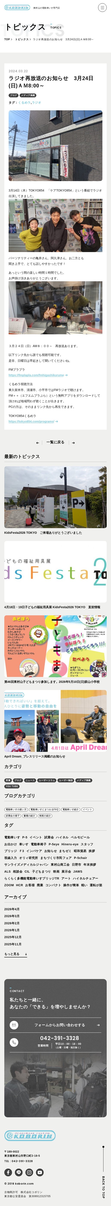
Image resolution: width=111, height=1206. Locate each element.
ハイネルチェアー (85, 878)
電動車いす (12, 837)
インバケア (34, 851)
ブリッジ (10, 851)
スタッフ (87, 844)
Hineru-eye (70, 844)
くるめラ (24, 102)
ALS (7, 871)
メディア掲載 (28, 95)
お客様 (30, 885)
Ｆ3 (21, 851)
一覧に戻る (55, 442)
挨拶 (92, 851)
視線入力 (10, 858)
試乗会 (49, 837)
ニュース (30, 780)
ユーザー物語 (66, 780)
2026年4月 (12, 909)
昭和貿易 (80, 851)
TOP (7, 39)
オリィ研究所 (28, 858)
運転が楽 (96, 885)
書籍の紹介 (29, 816)
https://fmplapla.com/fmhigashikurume (36, 375)
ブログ (13, 95)
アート (66, 878)
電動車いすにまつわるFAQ (45, 809)
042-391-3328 (22, 1161)
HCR (19, 885)
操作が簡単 (71, 885)
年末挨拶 (89, 864)
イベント (87, 809)
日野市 (76, 864)
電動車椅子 (39, 844)
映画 (56, 871)
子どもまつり (41, 871)
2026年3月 (12, 916)
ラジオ (36, 102)
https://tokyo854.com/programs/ (31, 421)
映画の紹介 (45, 816)
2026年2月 (12, 923)
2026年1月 (12, 930)
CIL (27, 871)
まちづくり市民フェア (56, 858)
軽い (84, 885)
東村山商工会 (60, 864)
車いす (24, 844)
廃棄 (40, 885)
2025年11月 (13, 944)
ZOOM (9, 885)
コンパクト (53, 885)
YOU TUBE (12, 786)
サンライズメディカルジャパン (26, 864)
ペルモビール (80, 837)
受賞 (8, 780)
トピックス (22, 39)
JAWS (77, 871)
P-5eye (54, 844)
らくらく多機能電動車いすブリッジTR (31, 878)
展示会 (66, 871)
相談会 (17, 871)
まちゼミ (65, 851)
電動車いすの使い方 (16, 809)
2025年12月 (13, 937)
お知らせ (50, 851)
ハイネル (62, 837)
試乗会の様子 (13, 816)
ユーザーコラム (47, 780)
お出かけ (10, 844)
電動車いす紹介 (71, 809)
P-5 (25, 837)
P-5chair (80, 858)
